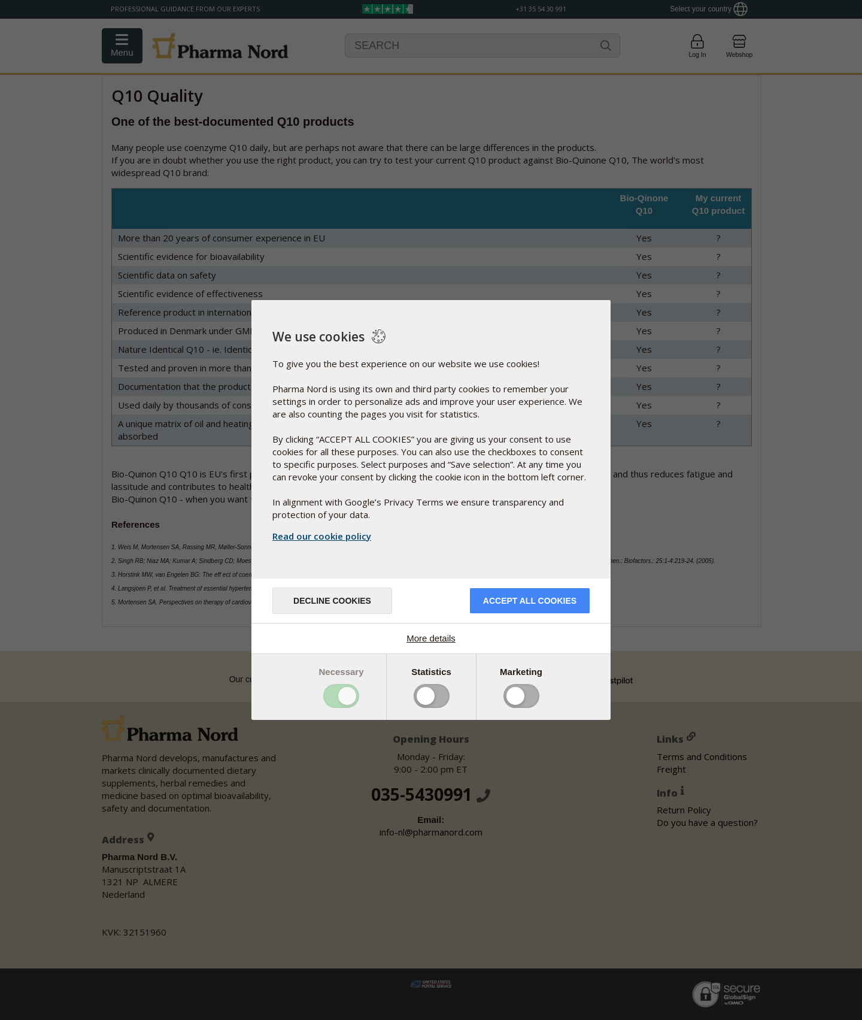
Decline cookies (332, 601)
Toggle (341, 696)
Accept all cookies (529, 601)
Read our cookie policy (321, 536)
